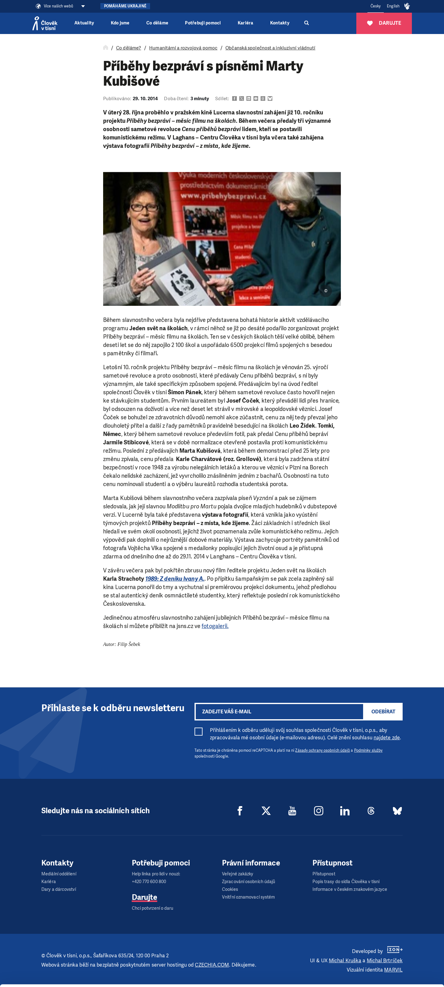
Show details (95, 979)
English (393, 6)
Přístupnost (323, 874)
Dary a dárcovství (58, 889)
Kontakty (279, 23)
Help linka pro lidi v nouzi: (156, 874)
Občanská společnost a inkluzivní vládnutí (270, 48)
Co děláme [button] (157, 23)
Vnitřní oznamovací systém (248, 897)
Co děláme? (128, 48)
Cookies (230, 889)
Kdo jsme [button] (120, 23)
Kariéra (245, 23)
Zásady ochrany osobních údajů (322, 750)
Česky (376, 6)
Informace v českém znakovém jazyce (349, 889)
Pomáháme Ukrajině (125, 6)
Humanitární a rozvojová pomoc (183, 48)
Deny (392, 974)
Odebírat (383, 711)
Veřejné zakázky (237, 874)
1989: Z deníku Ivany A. (174, 579)
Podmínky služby (368, 750)
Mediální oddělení (58, 874)
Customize (392, 958)
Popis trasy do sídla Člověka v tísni (346, 882)
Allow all (392, 943)
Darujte (144, 897)
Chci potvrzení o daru (153, 908)
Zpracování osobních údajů (248, 882)
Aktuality (84, 23)
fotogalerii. (215, 626)
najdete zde (387, 737)
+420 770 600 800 (149, 882)
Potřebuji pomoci (203, 23)
